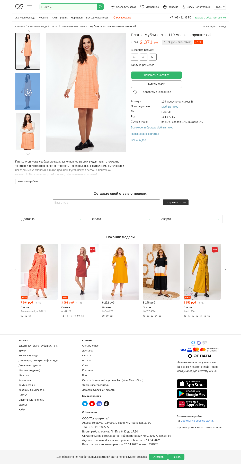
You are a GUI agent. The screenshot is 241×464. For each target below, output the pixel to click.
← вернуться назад (214, 26)
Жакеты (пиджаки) (29, 370)
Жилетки (24, 375)
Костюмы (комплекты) (32, 389)
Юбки (22, 409)
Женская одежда (25, 17)
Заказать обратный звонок (210, 17)
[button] (28, 31)
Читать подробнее (28, 181)
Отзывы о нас (90, 345)
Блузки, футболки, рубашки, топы (38, 345)
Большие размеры (97, 17)
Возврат (87, 360)
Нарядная (77, 17)
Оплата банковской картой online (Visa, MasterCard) (112, 380)
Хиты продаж (60, 17)
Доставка (87, 350)
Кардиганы (25, 380)
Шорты (23, 404)
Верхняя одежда (28, 355)
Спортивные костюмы (31, 399)
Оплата (86, 355)
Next (225, 269)
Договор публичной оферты (98, 389)
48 (143, 57)
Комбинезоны (27, 385)
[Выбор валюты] (220, 7)
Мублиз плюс (170, 106)
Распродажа (121, 17)
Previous (15, 269)
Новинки (44, 17)
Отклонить (158, 457)
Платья (23, 394)
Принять (176, 457)
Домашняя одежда (30, 365)
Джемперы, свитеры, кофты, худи (38, 360)
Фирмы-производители (95, 385)
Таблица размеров (142, 65)
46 (134, 57)
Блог (85, 375)
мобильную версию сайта (197, 420)
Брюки (22, 350)
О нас (85, 365)
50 (152, 57)
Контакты (87, 370)
